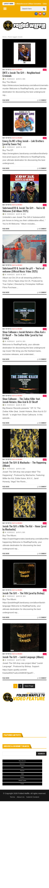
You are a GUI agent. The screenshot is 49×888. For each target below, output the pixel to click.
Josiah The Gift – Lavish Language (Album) (22, 657)
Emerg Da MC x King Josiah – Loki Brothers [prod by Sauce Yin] (23, 142)
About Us (20, 797)
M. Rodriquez (10, 79)
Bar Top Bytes (6, 69)
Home (4, 37)
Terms (12, 797)
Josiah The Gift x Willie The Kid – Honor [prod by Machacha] (24, 527)
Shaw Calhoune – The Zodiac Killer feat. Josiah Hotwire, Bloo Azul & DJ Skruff (21, 400)
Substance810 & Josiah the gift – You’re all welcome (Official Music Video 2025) (23, 269)
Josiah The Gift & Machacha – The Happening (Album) (24, 463)
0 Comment (42, 100)
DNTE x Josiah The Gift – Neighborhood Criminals (21, 74)
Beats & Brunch (17, 69)
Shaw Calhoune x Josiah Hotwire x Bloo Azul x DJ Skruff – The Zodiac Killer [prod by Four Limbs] (23, 335)
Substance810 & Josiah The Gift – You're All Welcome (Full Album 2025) (23, 209)
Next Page (29, 686)
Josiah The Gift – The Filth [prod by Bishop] (23, 593)
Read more (5, 100)
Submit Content (32, 797)
